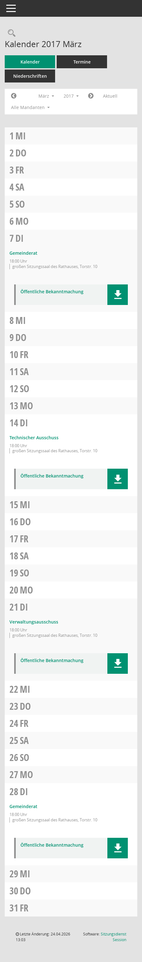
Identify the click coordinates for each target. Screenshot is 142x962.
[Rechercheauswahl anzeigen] (10, 33)
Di (19, 238)
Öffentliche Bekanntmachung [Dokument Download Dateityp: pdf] (51, 292)
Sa (19, 186)
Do (20, 152)
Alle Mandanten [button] (30, 107)
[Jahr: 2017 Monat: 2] (13, 96)
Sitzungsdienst (113, 936)
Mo (22, 221)
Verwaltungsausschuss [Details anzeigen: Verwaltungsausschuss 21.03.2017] (33, 622)
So (20, 204)
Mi (20, 135)
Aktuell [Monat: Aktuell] (110, 96)
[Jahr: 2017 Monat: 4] (90, 96)
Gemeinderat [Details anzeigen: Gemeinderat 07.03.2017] (23, 253)
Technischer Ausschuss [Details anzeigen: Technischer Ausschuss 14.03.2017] (34, 438)
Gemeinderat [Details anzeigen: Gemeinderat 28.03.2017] (23, 806)
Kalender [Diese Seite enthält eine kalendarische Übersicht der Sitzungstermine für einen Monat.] (30, 62)
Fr (19, 169)
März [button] (46, 96)
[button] (117, 294)
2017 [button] (71, 96)
